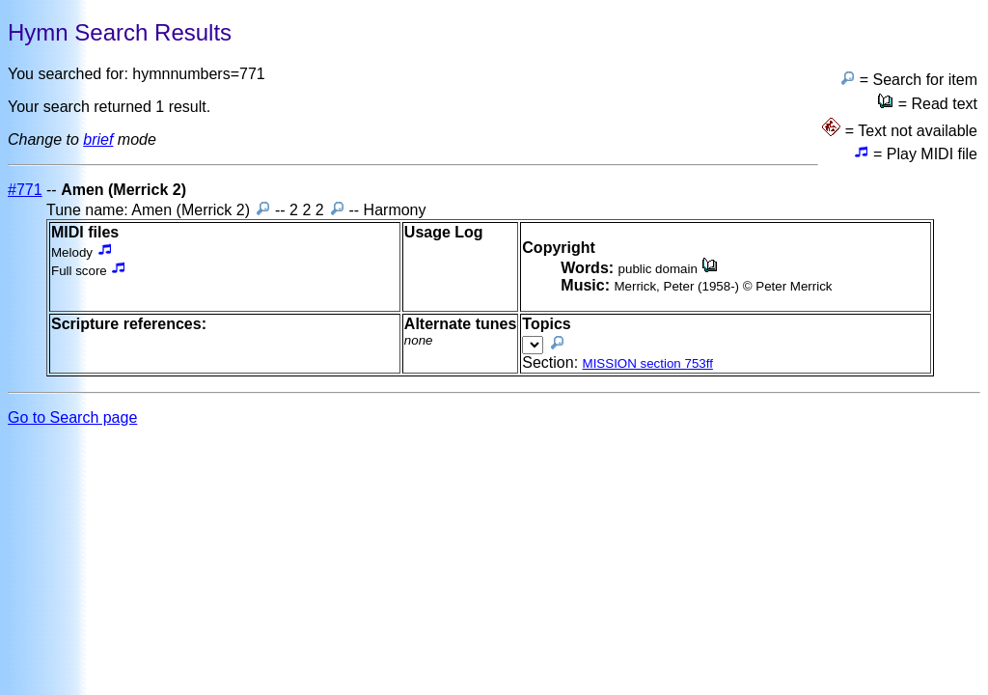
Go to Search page (72, 417)
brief (98, 139)
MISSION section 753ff (648, 363)
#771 (25, 189)
